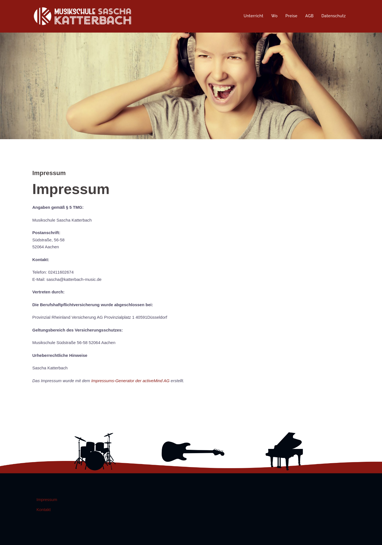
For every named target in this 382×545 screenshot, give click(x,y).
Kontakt (43, 509)
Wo (274, 16)
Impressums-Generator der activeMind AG (130, 380)
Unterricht (253, 16)
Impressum (46, 499)
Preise (291, 16)
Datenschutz (333, 16)
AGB (309, 16)
